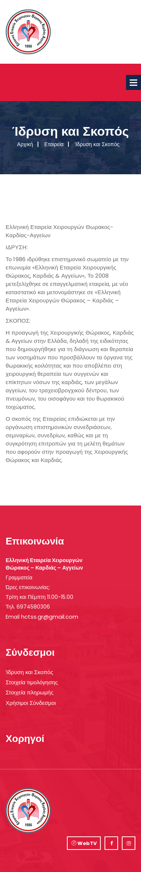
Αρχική (25, 144)
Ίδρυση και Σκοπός (29, 672)
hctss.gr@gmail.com (49, 617)
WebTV (84, 843)
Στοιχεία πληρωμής (29, 692)
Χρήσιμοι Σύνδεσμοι (31, 703)
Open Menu (133, 82)
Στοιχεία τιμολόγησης (32, 682)
